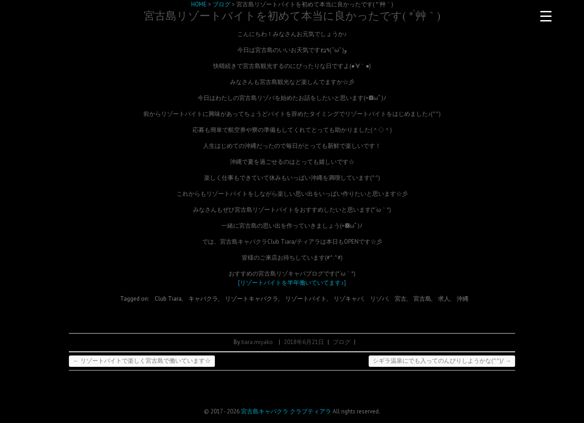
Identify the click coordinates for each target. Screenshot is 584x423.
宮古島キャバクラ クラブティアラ (286, 411)
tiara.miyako (257, 342)
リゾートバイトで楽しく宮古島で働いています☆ (142, 361)
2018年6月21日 (304, 342)
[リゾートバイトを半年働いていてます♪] (292, 283)
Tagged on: (135, 299)
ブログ (341, 342)
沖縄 (463, 299)
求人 (444, 299)
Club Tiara (168, 299)
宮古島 (422, 299)
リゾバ (379, 299)
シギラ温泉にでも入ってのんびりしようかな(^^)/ (442, 361)
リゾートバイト (306, 299)
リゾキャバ (348, 299)
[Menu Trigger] (546, 16)
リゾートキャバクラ (251, 299)
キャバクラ (203, 299)
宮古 (401, 299)
